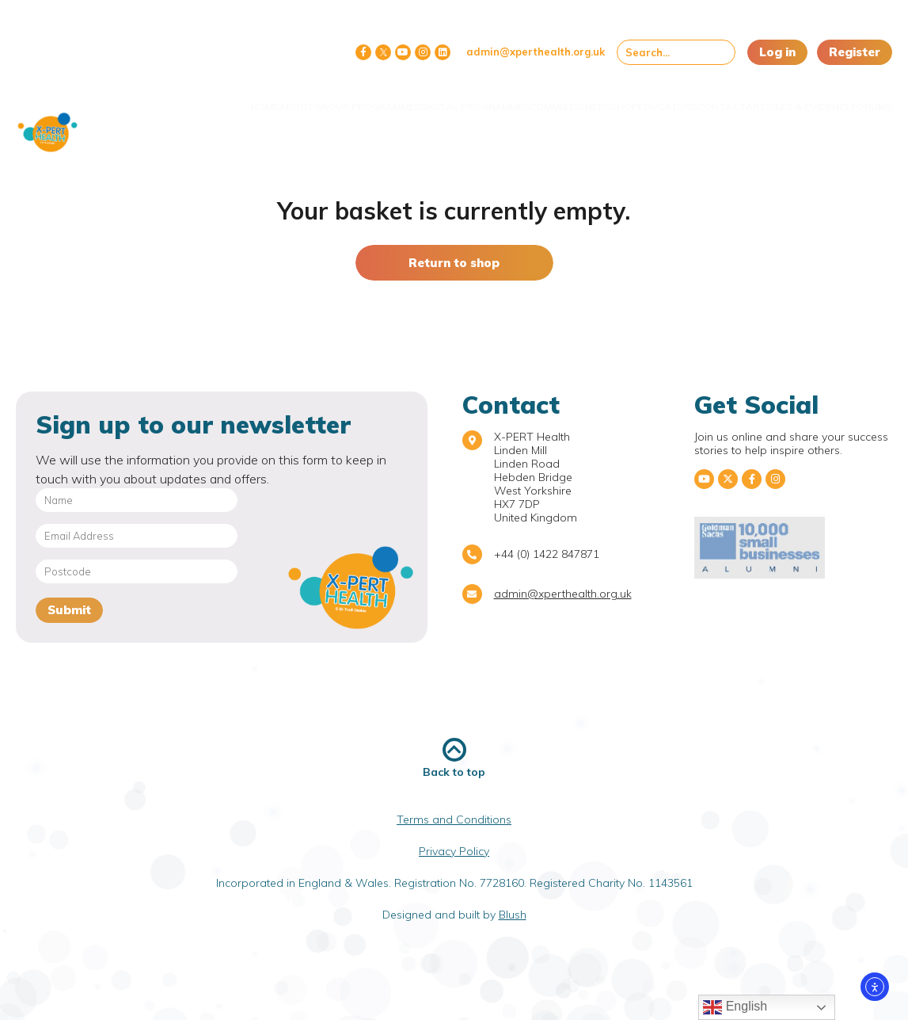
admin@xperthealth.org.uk (535, 51)
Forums (859, 97)
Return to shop (454, 262)
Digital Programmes (383, 103)
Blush (512, 914)
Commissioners (496, 97)
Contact (695, 97)
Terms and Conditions (454, 819)
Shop (566, 97)
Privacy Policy (454, 851)
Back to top (454, 758)
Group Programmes (279, 103)
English (735, 1007)
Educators (625, 97)
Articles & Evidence (763, 103)
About (211, 97)
